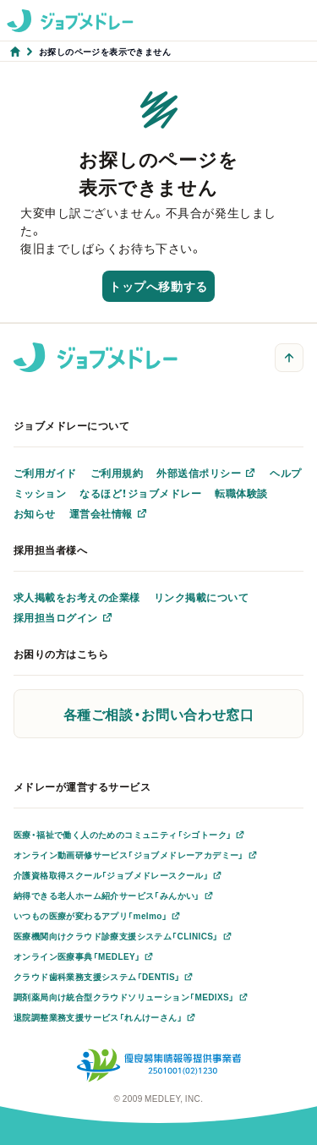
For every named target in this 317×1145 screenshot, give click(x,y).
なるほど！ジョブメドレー (140, 493)
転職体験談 (241, 493)
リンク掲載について (201, 597)
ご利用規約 (116, 472)
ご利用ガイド (45, 472)
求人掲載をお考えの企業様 (77, 597)
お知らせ (35, 513)
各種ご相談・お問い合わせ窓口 (158, 714)
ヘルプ (285, 472)
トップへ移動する (158, 285)
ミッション (40, 493)
